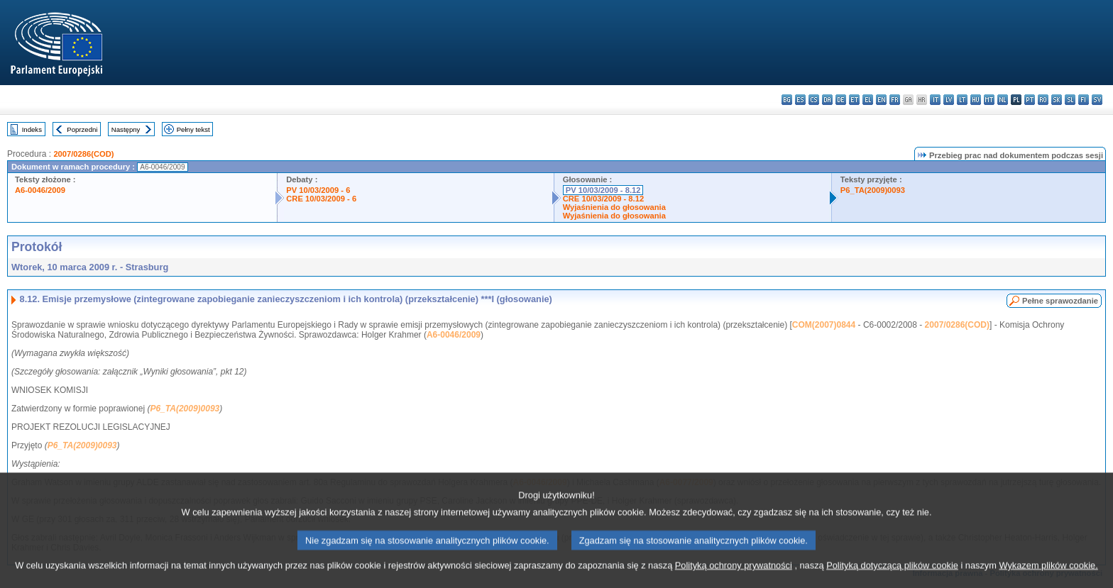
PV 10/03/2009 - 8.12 (603, 190)
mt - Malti (989, 99)
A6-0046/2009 (40, 190)
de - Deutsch (840, 99)
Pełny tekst (193, 129)
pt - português (1029, 99)
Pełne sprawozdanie (1060, 300)
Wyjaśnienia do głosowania (614, 207)
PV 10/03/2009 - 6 (318, 190)
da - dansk (827, 99)
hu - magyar (975, 99)
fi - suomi (1083, 99)
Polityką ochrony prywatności (733, 579)
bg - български (787, 99)
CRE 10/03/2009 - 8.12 (603, 198)
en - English (881, 99)
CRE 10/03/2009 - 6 (321, 198)
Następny (126, 129)
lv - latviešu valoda (948, 99)
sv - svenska (1097, 99)
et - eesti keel (854, 99)
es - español (800, 99)
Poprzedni (82, 129)
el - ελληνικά (867, 99)
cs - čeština (813, 99)
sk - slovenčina (1056, 99)
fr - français (894, 99)
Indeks (32, 129)
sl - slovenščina (1070, 99)
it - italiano (935, 99)
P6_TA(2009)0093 (872, 190)
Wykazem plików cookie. (1048, 579)
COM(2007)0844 (823, 325)
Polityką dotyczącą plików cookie (892, 579)
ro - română (1043, 99)
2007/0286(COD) (83, 154)
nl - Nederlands (1002, 99)
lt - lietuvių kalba (962, 99)
